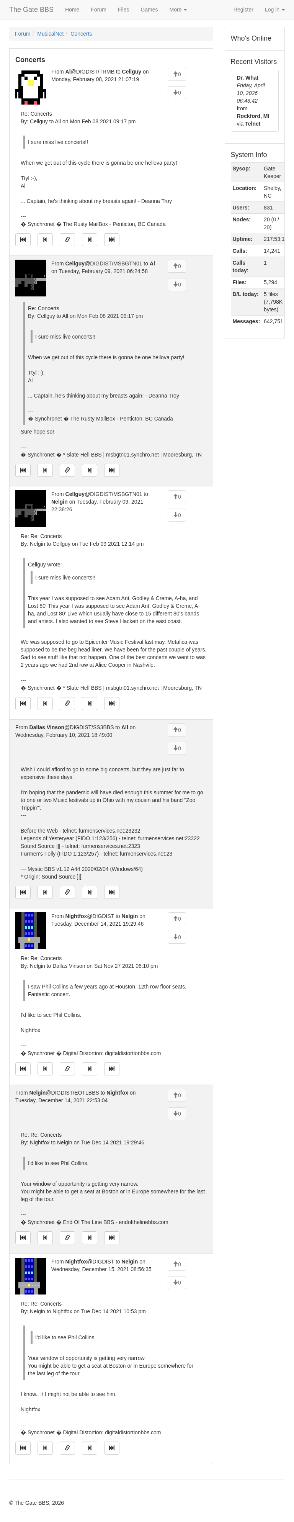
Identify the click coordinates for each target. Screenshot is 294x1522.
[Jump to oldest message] (23, 239)
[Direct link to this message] (67, 239)
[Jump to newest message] (111, 239)
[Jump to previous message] (45, 239)
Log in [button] (275, 10)
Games (149, 10)
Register (243, 10)
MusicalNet (50, 34)
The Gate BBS (31, 9)
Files (123, 10)
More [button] (178, 10)
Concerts (81, 34)
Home (72, 10)
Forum (98, 10)
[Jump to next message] (89, 239)
